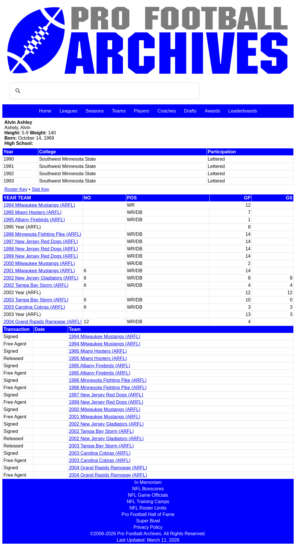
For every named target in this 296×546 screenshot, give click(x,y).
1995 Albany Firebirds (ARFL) (34, 219)
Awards (212, 110)
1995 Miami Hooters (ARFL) (32, 212)
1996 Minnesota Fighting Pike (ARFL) (42, 234)
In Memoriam (147, 482)
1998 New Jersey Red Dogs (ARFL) (40, 248)
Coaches (167, 110)
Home (45, 110)
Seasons (95, 110)
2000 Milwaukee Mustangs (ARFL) (39, 263)
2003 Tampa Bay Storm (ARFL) (35, 299)
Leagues (68, 110)
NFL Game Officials (148, 495)
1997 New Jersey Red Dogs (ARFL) (40, 241)
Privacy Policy (148, 527)
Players (141, 110)
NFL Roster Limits (147, 507)
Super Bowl (148, 520)
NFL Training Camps (148, 501)
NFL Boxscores (148, 488)
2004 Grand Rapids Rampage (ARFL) (42, 321)
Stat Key (40, 189)
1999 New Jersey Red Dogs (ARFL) (40, 256)
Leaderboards (242, 110)
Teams (119, 110)
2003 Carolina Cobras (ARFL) (34, 307)
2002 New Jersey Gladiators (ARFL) (40, 277)
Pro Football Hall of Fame (147, 514)
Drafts (190, 110)
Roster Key (15, 189)
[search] (103, 90)
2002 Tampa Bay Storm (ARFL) (35, 285)
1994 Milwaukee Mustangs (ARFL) (39, 205)
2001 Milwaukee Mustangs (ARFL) (39, 270)
